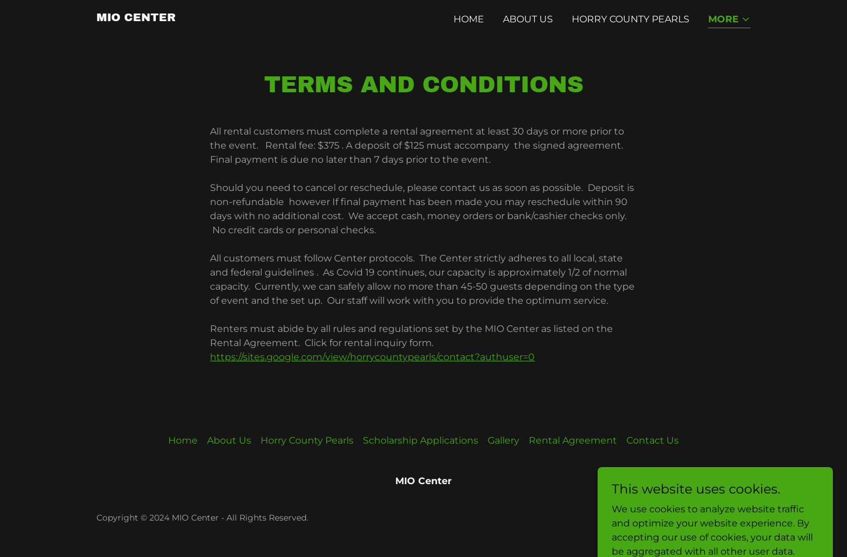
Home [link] (468, 19)
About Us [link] (528, 19)
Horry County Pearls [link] (630, 19)
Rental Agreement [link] (573, 440)
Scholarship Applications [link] (420, 440)
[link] (136, 18)
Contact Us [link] (652, 440)
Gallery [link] (503, 440)
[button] (729, 20)
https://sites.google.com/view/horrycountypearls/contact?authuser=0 (372, 357)
